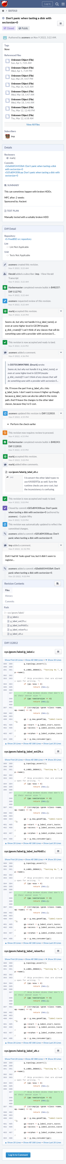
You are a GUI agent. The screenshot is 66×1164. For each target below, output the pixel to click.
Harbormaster (15, 287)
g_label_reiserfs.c (19, 629)
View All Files (33, 124)
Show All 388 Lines (34, 659)
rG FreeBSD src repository (18, 239)
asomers (25, 37)
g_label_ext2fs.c (18, 621)
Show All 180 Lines (32, 743)
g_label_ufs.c (16, 633)
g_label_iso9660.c (19, 625)
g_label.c (14, 617)
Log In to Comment (18, 1154)
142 (10, 477)
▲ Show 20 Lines (13, 743)
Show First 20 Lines (14, 659)
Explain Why (26, 516)
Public (25, 28)
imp (13, 136)
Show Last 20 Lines (52, 743)
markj (12, 158)
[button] (63, 4)
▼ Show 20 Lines (53, 659)
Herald (11, 273)
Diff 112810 (48, 413)
